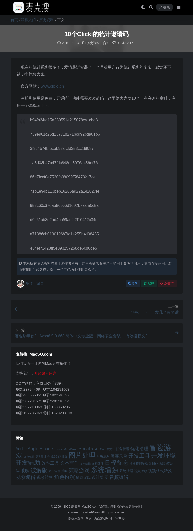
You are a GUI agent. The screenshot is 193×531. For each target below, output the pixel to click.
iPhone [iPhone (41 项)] (58, 448)
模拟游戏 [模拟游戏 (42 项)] (142, 463)
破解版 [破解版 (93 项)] (38, 470)
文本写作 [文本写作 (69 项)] (69, 462)
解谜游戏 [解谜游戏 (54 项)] (83, 477)
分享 (133, 283)
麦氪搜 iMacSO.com (85, 506)
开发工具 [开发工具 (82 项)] (139, 456)
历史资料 (46, 20)
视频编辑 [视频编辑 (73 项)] (25, 477)
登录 (164, 7)
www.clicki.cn (52, 86)
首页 (14, 20)
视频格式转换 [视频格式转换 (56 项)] (160, 470)
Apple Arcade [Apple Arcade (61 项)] (40, 448)
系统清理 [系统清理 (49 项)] (126, 471)
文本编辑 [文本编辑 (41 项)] (85, 463)
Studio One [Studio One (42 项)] (98, 448)
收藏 (148, 283)
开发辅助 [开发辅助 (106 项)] (28, 462)
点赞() (167, 283)
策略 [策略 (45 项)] (64, 471)
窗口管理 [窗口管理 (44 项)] (54, 471)
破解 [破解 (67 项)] (25, 470)
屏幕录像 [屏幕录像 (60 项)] (118, 456)
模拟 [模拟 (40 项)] (132, 463)
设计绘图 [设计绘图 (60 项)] (100, 477)
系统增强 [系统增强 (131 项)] (104, 469)
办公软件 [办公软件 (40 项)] (29, 456)
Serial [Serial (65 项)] (84, 448)
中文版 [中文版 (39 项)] (111, 448)
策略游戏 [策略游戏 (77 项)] (79, 470)
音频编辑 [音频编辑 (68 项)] (118, 477)
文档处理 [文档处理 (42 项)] (98, 463)
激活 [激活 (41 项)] (162, 463)
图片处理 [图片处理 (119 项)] (82, 455)
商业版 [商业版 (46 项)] (63, 456)
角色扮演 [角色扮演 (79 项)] (64, 477)
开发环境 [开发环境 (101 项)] (163, 455)
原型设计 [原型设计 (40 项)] (41, 456)
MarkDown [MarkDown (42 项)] (71, 448)
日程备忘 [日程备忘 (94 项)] (116, 462)
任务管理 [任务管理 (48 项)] (122, 449)
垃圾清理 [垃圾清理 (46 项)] (103, 456)
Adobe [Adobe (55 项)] (21, 448)
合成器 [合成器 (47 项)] (52, 456)
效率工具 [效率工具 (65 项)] (50, 463)
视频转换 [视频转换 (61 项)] (44, 477)
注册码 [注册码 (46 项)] (153, 463)
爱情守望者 (30, 283)
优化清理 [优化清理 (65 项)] (139, 448)
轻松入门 (28, 20)
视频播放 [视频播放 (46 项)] (140, 471)
